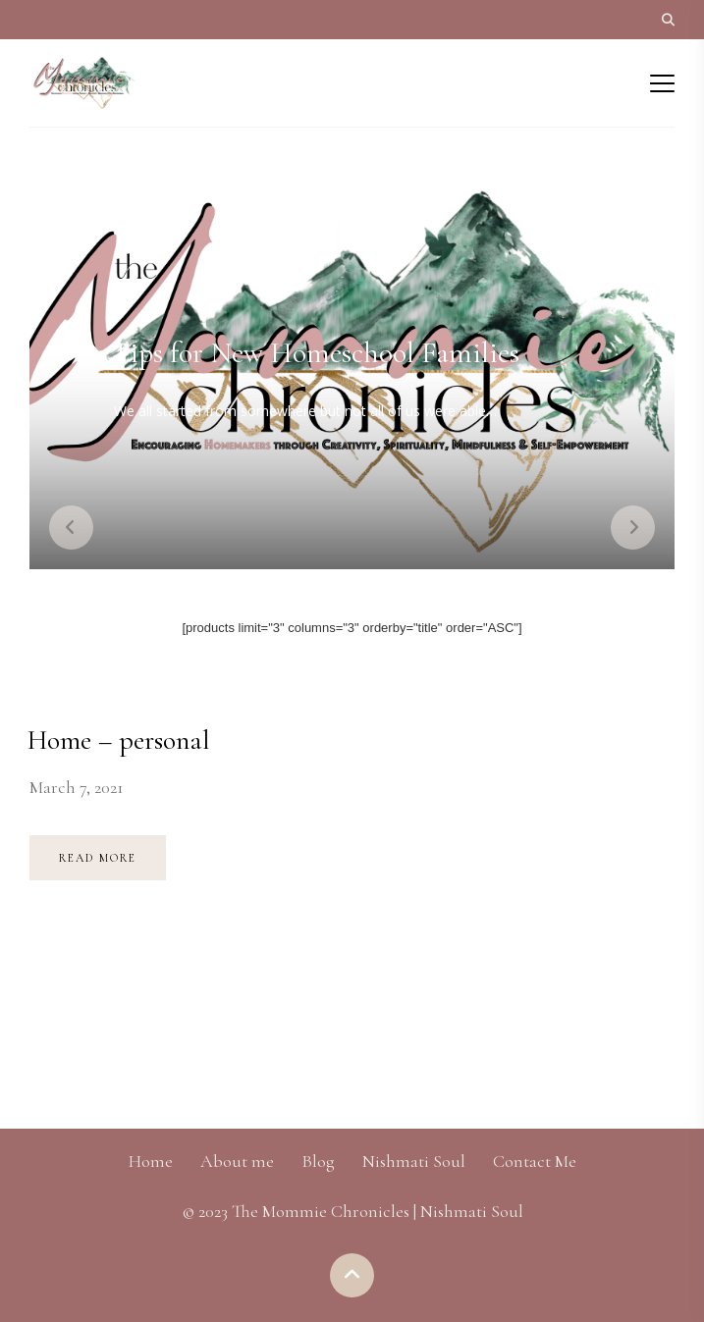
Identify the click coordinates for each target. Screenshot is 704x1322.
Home (151, 1161)
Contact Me (534, 1161)
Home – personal (118, 740)
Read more (97, 858)
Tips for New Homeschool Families (315, 353)
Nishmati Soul (413, 1161)
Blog (318, 1161)
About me (237, 1161)
